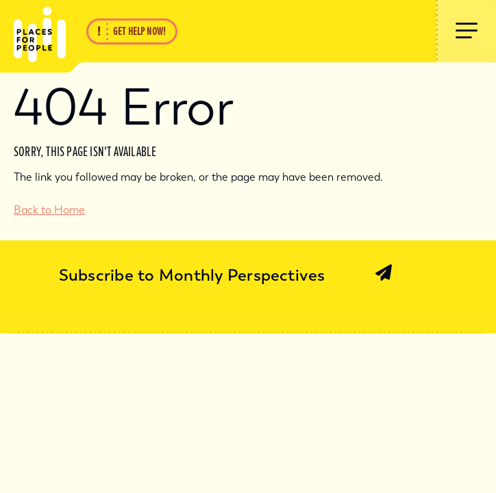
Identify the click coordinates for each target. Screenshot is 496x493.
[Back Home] (33, 31)
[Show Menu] (466, 31)
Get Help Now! (139, 31)
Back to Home (49, 210)
